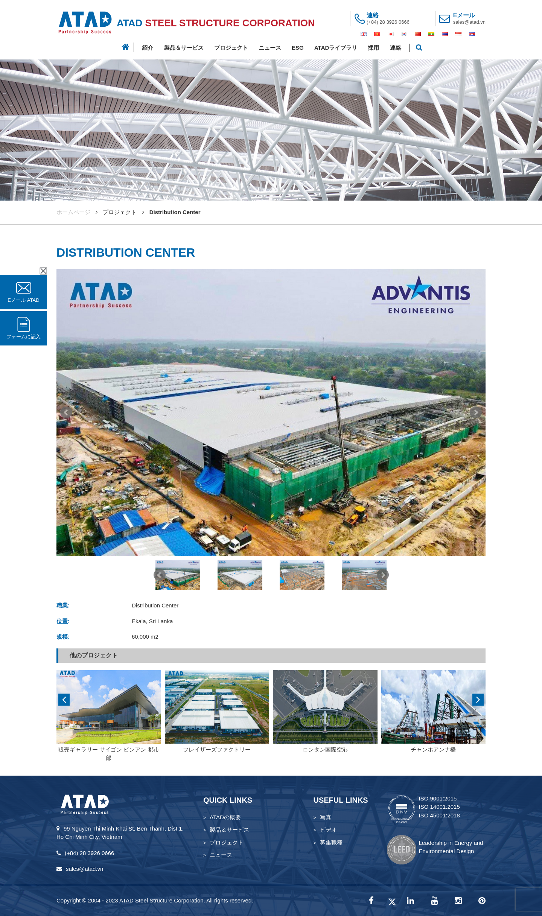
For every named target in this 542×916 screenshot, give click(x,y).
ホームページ (73, 212)
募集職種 (331, 842)
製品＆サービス (184, 47)
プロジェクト (231, 47)
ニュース (270, 47)
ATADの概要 (225, 817)
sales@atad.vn (469, 22)
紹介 (147, 47)
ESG (298, 47)
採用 (373, 47)
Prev (66, 412)
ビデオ (328, 829)
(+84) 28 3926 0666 (388, 22)
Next (476, 412)
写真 (325, 817)
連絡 (395, 47)
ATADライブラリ (335, 47)
